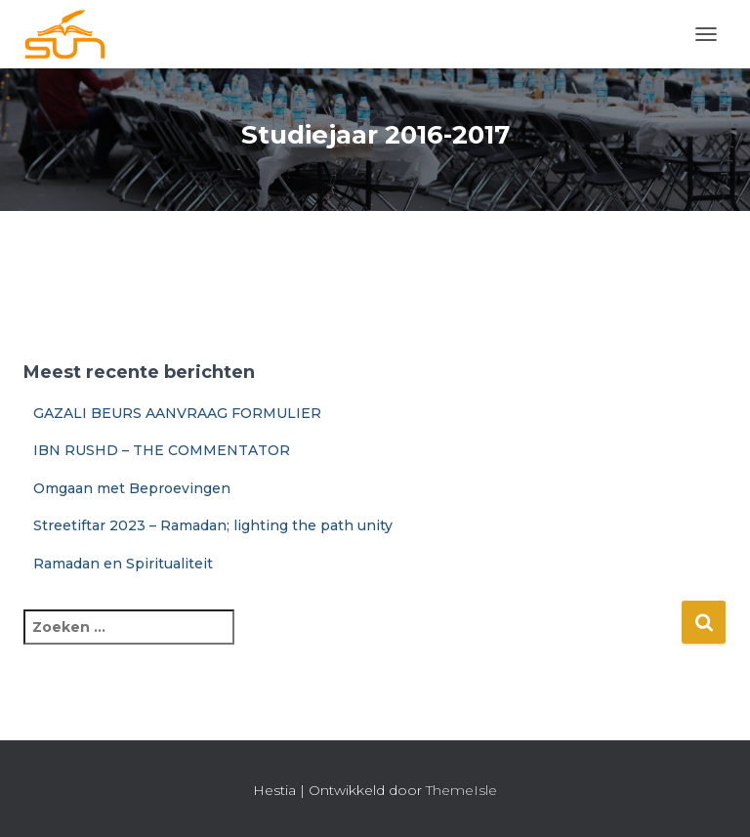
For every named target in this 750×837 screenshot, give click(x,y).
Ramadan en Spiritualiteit (123, 563)
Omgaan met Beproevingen (131, 488)
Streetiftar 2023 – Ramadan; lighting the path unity (213, 525)
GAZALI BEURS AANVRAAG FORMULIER (177, 413)
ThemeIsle (461, 790)
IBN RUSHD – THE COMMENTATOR (161, 450)
